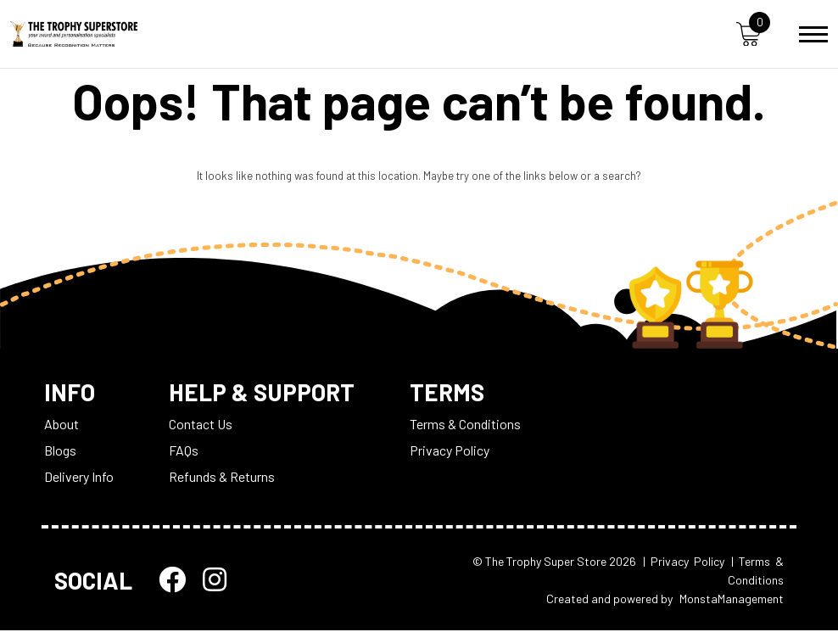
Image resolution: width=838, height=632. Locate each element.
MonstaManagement (731, 600)
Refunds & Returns (222, 477)
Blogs (60, 451)
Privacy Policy (451, 451)
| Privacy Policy (683, 562)
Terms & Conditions (466, 425)
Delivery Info (79, 477)
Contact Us (200, 425)
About (61, 425)
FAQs (183, 451)
